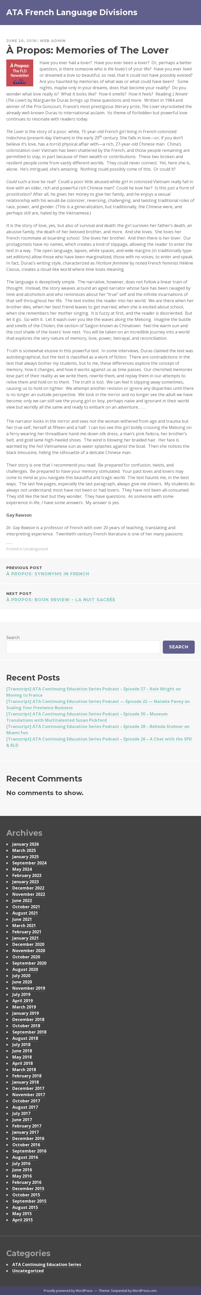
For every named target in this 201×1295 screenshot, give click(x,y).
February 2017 (26, 1126)
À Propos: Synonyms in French (100, 570)
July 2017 (21, 1113)
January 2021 (25, 938)
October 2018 (26, 1026)
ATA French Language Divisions (71, 12)
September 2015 (29, 1201)
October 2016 (26, 1145)
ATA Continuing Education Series (46, 1264)
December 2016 (28, 1138)
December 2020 (28, 944)
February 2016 (26, 1182)
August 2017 (25, 1107)
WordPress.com (144, 1290)
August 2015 (25, 1207)
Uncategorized (28, 1271)
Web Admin (53, 40)
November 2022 (28, 894)
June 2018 (22, 1051)
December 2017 (28, 1088)
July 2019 (21, 994)
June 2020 (22, 982)
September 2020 (29, 963)
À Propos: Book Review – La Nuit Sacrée (100, 596)
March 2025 (24, 850)
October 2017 (26, 1101)
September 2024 (29, 863)
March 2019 (24, 1007)
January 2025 (25, 857)
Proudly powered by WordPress (68, 1290)
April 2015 (22, 1220)
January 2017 (25, 1132)
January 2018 (25, 1082)
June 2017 (22, 1120)
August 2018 (25, 1038)
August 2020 (25, 969)
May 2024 (22, 869)
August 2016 (25, 1157)
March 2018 (24, 1069)
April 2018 (22, 1063)
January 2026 (25, 844)
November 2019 (28, 988)
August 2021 (25, 913)
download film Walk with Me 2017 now (142, 408)
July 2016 (21, 1163)
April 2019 (22, 1001)
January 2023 (25, 882)
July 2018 (21, 1044)
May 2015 (22, 1213)
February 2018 (26, 1076)
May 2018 (22, 1057)
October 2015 (26, 1195)
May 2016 (22, 1176)
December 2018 (28, 1019)
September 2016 (29, 1151)
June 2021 (22, 919)
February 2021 (26, 932)
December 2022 (28, 888)
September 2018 (29, 1032)
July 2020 (21, 975)
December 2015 (28, 1188)
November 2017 (28, 1094)
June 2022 (22, 900)
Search (13, 637)
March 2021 (24, 925)
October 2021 (26, 907)
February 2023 (26, 875)
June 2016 (22, 1170)
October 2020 (26, 957)
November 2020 (28, 950)
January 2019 (25, 1013)
